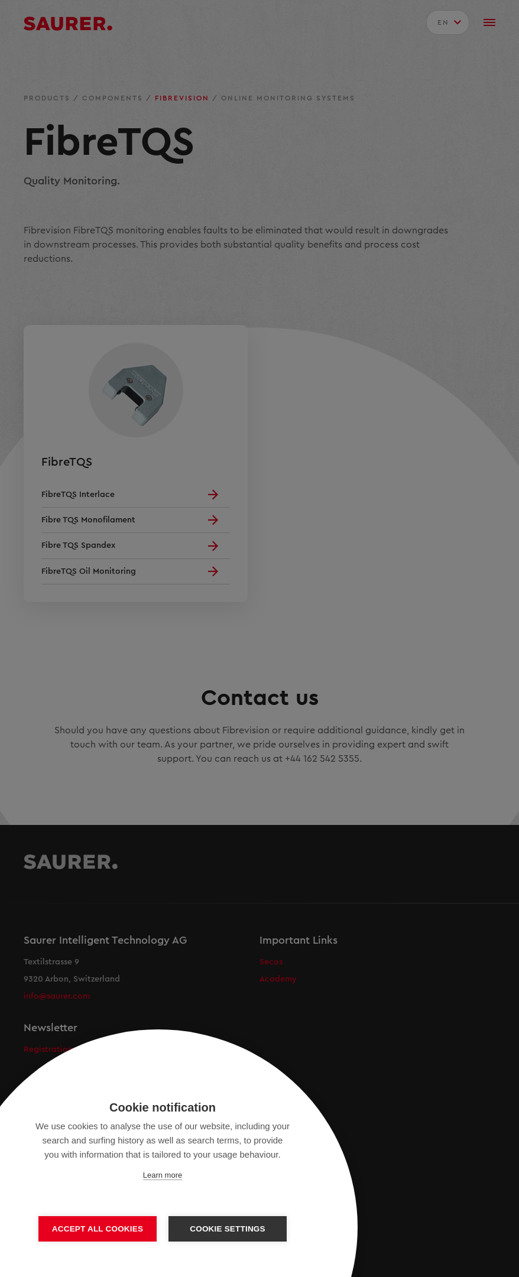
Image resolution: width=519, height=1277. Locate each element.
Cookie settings (227, 1228)
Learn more (162, 1175)
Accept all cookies (97, 1228)
